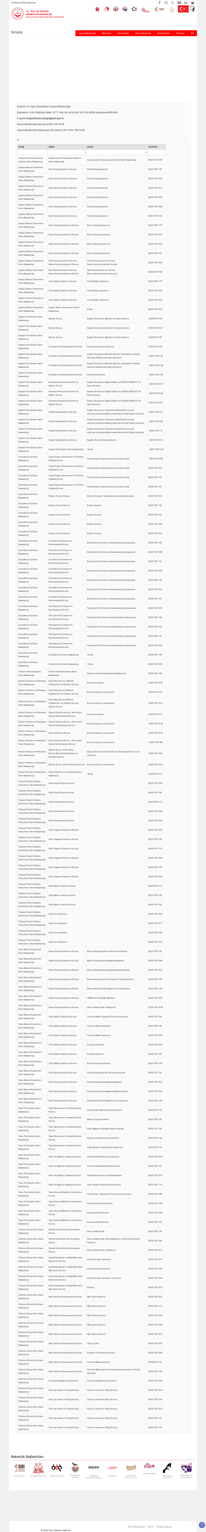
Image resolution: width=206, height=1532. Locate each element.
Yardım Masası (164, 1526)
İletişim (180, 33)
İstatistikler (163, 33)
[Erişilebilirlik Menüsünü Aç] (202, 1525)
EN (192, 33)
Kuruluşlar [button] (123, 33)
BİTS (150, 1526)
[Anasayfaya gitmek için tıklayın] (97, 9)
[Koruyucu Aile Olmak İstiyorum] (134, 9)
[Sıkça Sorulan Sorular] (106, 9)
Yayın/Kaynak (143, 33)
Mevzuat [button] (106, 33)
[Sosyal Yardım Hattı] (125, 9)
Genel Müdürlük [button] (87, 33)
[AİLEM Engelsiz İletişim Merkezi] (145, 10)
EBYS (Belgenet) (136, 1526)
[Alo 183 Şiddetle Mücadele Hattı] (115, 9)
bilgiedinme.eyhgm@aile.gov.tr (45, 118)
